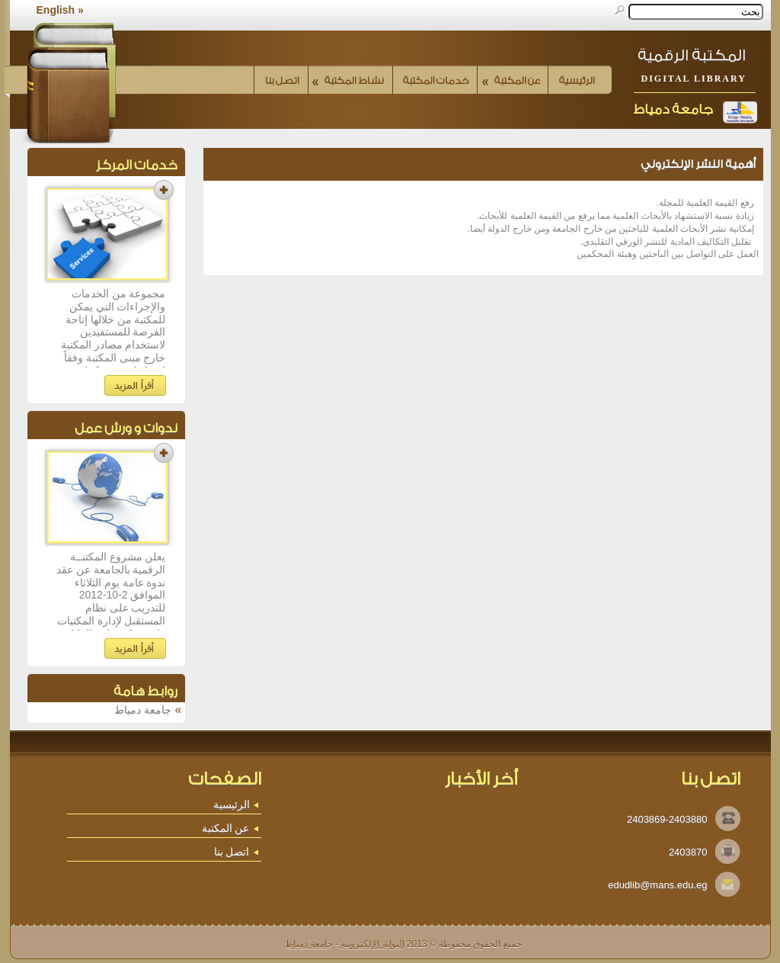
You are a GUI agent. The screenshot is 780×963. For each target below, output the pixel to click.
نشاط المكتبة (348, 80)
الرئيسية (577, 80)
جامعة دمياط (673, 109)
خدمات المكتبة (436, 80)
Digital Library (693, 78)
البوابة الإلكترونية (372, 944)
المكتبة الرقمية (692, 55)
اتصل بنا (282, 80)
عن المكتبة (511, 80)
